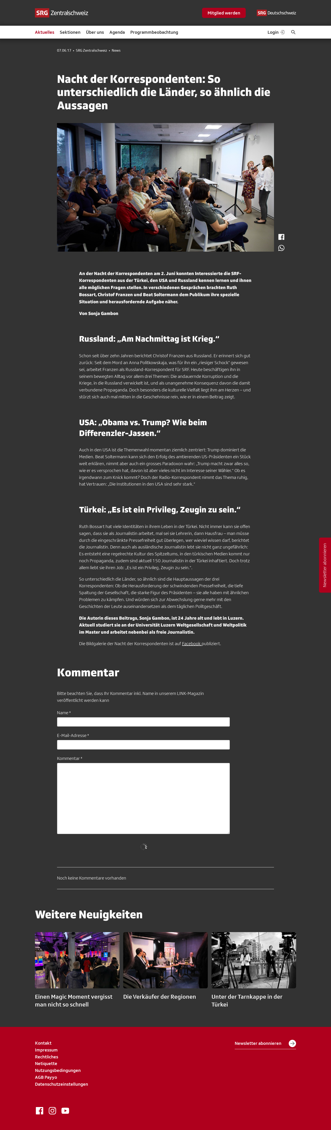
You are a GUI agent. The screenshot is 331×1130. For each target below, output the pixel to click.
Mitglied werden (224, 12)
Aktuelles (44, 32)
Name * (64, 712)
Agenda (117, 32)
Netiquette (46, 1063)
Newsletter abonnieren (265, 1043)
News (116, 50)
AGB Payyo (46, 1077)
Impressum (46, 1049)
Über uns (95, 32)
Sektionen (70, 32)
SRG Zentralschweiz (91, 50)
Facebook (192, 643)
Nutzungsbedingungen (58, 1070)
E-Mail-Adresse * (73, 735)
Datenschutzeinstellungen (61, 1084)
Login (276, 32)
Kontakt (43, 1043)
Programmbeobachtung (154, 32)
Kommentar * (69, 758)
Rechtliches (46, 1056)
